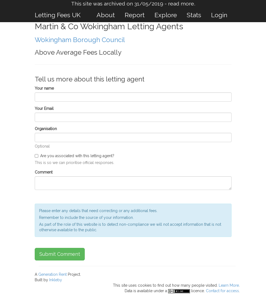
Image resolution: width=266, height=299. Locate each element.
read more (181, 4)
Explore (165, 15)
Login (219, 15)
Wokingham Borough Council (80, 40)
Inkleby (55, 280)
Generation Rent (52, 274)
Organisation (46, 129)
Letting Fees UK (58, 15)
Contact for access (222, 291)
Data (128, 291)
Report (135, 15)
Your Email (44, 108)
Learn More (229, 285)
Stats (194, 15)
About (106, 15)
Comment (43, 172)
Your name (44, 88)
